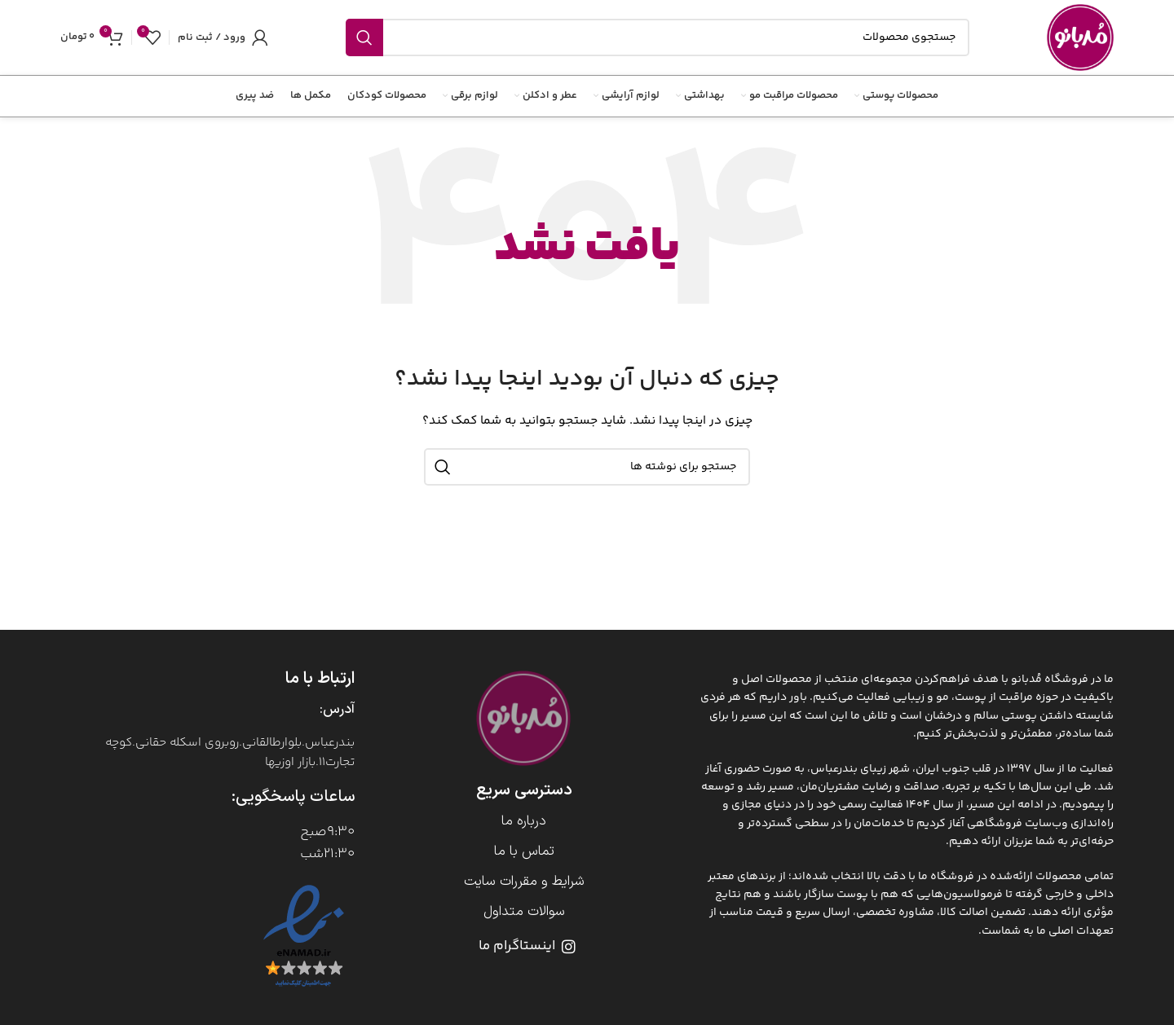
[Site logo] (1080, 37)
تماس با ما (524, 851)
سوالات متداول (524, 911)
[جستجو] (657, 37)
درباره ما (523, 821)
